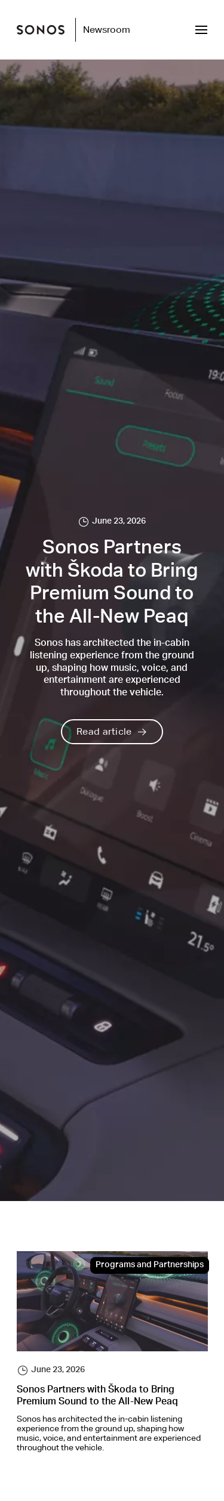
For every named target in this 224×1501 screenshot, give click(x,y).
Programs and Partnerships (150, 1265)
